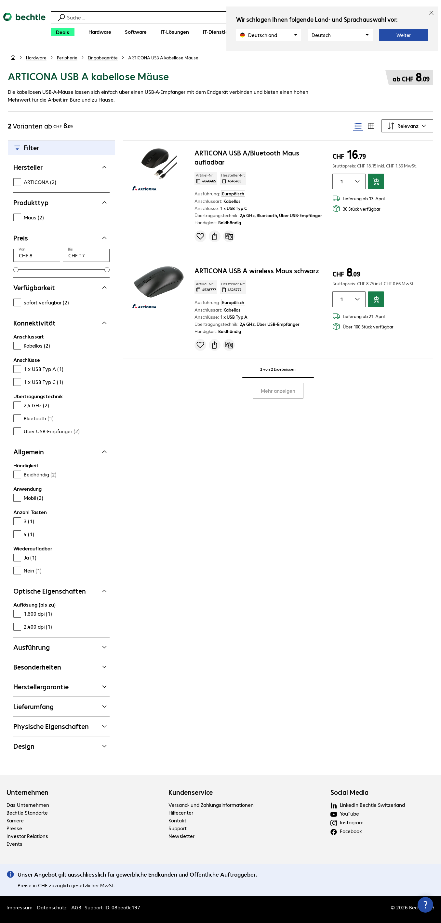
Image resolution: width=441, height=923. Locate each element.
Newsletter (181, 835)
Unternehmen (27, 792)
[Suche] (221, 17)
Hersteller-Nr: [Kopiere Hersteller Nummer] (233, 178)
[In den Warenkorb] (376, 181)
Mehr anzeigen (278, 390)
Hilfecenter (180, 812)
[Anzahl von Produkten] (340, 181)
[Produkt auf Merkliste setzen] (200, 236)
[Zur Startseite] (24, 26)
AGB (76, 907)
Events (14, 843)
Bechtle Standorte (27, 812)
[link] (163, 57)
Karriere (15, 820)
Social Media (349, 792)
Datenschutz (52, 907)
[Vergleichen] (229, 236)
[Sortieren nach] (407, 125)
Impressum (20, 907)
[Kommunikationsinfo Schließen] (425, 905)
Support (177, 828)
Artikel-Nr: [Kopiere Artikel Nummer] (206, 178)
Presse (14, 828)
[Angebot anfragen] (214, 236)
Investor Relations (27, 835)
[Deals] (62, 32)
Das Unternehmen (28, 804)
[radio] (358, 126)
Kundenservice (190, 792)
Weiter (403, 35)
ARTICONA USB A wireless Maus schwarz (256, 270)
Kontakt (177, 820)
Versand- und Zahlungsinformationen (211, 804)
